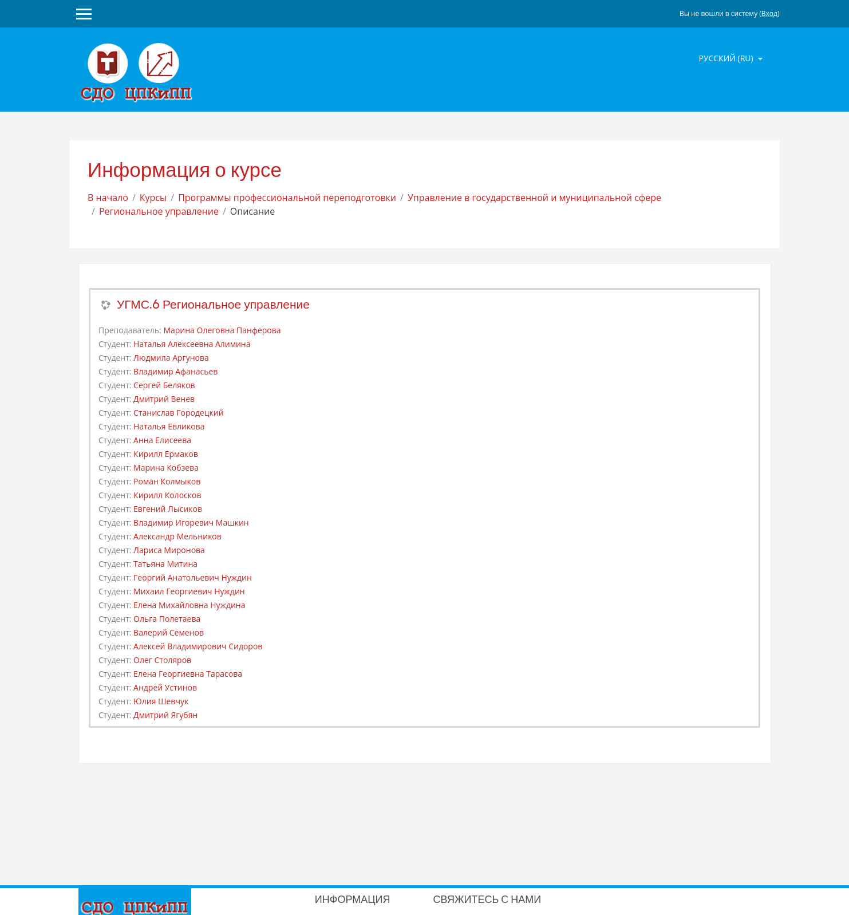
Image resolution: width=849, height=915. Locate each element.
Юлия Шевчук (160, 701)
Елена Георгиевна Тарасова (187, 673)
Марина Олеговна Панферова (222, 330)
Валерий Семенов (168, 632)
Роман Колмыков (166, 481)
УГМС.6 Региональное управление (213, 304)
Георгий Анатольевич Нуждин (192, 577)
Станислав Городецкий (178, 412)
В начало (108, 197)
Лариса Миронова (169, 550)
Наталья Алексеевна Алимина (191, 343)
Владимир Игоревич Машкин (191, 522)
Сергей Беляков (164, 385)
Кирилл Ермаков (165, 453)
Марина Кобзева (166, 467)
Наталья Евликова (168, 426)
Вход (769, 13)
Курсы (153, 197)
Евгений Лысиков (167, 508)
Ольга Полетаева (166, 618)
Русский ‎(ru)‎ (726, 58)
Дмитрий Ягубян (165, 714)
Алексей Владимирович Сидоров (197, 646)
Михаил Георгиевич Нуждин (189, 591)
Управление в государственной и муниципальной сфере (534, 197)
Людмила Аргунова (171, 357)
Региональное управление (159, 211)
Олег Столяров (162, 659)
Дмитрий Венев (164, 398)
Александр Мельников (177, 536)
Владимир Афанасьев (175, 371)
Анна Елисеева (162, 440)
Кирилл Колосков (167, 495)
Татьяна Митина (165, 563)
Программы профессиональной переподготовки (287, 197)
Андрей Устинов (165, 687)
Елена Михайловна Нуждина (189, 605)
